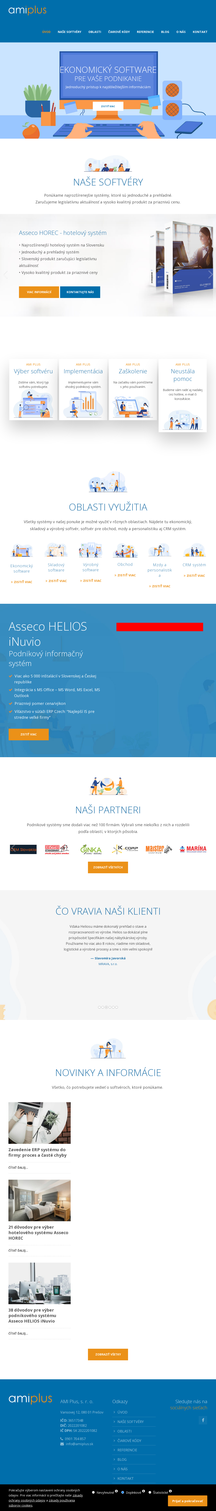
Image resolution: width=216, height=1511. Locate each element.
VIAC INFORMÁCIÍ (39, 313)
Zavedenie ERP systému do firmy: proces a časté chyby (37, 1152)
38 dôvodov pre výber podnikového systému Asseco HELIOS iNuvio (32, 1315)
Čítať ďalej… (18, 1167)
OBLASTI (124, 1431)
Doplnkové (133, 1492)
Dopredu (197, 965)
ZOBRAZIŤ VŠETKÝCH (108, 867)
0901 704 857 (75, 1438)
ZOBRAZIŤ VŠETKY (108, 1354)
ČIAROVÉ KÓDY (129, 1440)
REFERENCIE (127, 1449)
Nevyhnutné (105, 1492)
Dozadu (17, 965)
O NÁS (122, 1468)
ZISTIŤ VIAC (108, 106)
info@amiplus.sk (79, 1443)
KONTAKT (125, 1478)
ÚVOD (122, 1412)
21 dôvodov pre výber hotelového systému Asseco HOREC (38, 1232)
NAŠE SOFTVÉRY (130, 1421)
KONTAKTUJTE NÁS (80, 313)
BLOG (122, 1459)
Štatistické (160, 1492)
